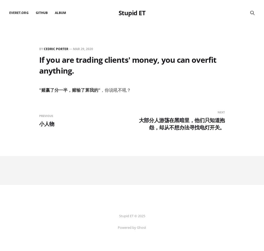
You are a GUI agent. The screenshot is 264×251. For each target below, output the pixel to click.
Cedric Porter (56, 49)
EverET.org (19, 13)
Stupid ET (132, 13)
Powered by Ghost (132, 227)
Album (60, 13)
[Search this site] (252, 13)
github (42, 13)
